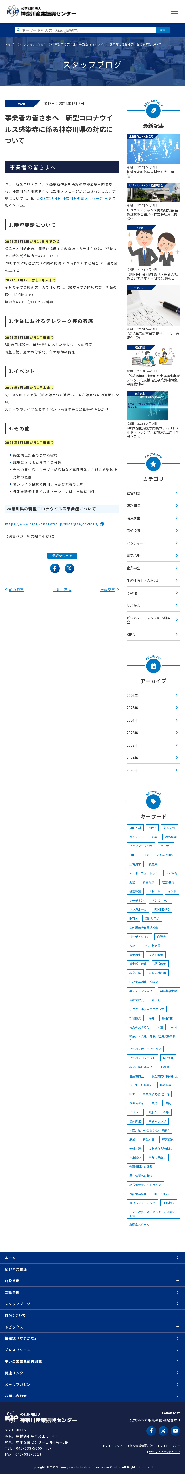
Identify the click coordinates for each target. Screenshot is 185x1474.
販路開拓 (133, 505)
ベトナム (154, 891)
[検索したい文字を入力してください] (85, 30)
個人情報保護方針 (141, 1445)
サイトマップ (113, 1445)
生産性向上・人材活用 (143, 580)
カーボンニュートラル (143, 873)
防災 (168, 1103)
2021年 (132, 757)
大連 (160, 1027)
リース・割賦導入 (140, 1085)
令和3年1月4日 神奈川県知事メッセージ (69, 198)
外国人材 (135, 828)
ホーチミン (136, 900)
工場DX (165, 1067)
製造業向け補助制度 (165, 1076)
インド (172, 891)
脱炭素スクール (139, 1224)
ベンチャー (135, 543)
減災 (154, 1103)
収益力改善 (156, 955)
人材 (132, 945)
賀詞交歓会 (136, 1000)
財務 (132, 882)
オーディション (139, 936)
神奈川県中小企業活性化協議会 (149, 1130)
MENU (174, 11)
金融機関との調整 (140, 1167)
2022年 (132, 745)
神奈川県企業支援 (140, 1067)
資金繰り (148, 882)
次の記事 (109, 589)
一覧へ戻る (62, 589)
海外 (151, 1018)
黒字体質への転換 (140, 1175)
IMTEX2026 (161, 1194)
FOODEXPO (162, 909)
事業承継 (133, 555)
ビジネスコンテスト (142, 1058)
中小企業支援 (151, 945)
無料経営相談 (169, 991)
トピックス (14, 1326)
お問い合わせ (16, 1395)
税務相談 (135, 891)
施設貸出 (12, 1280)
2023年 (132, 732)
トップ (9, 44)
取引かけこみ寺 (159, 1112)
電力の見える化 (139, 1027)
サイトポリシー (170, 1445)
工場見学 (135, 864)
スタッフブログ (34, 44)
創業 (154, 837)
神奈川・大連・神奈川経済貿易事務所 (152, 1038)
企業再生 (133, 568)
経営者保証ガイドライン (145, 1185)
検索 (162, 30)
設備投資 (133, 530)
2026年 (132, 695)
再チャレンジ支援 (140, 991)
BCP (132, 1094)
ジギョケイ (136, 1103)
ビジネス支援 (16, 1269)
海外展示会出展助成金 (143, 927)
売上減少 (135, 1157)
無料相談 (135, 1148)
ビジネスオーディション (145, 1049)
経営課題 (168, 1139)
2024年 (132, 720)
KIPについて (15, 1315)
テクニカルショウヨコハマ (146, 1009)
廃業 (132, 1139)
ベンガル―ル (138, 909)
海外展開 (171, 837)
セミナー (166, 846)
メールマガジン (18, 1384)
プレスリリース (18, 1349)
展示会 (156, 1000)
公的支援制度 (157, 973)
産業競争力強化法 (160, 1148)
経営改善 (160, 963)
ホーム (10, 1257)
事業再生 (135, 955)
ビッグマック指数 (140, 846)
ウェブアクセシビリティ (164, 1452)
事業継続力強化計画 (156, 1094)
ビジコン (135, 1112)
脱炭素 (153, 864)
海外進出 (133, 518)
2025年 (132, 707)
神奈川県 (135, 973)
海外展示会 (152, 918)
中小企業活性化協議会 (143, 982)
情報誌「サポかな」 (21, 1338)
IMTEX (133, 918)
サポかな (133, 605)
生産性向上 (136, 1076)
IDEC (146, 855)
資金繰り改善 (138, 963)
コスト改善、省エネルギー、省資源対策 (152, 1213)
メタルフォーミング (142, 1203)
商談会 (161, 936)
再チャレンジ (157, 1121)
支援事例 (12, 1292)
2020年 (132, 770)
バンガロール (160, 900)
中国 (174, 1027)
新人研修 (169, 828)
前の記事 (14, 589)
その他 (132, 593)
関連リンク (14, 1372)
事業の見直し (157, 1157)
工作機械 (169, 1203)
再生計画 (148, 1139)
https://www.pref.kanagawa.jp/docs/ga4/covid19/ (52, 523)
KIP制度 (168, 1058)
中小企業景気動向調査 (23, 1361)
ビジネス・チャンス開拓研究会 (149, 619)
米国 (132, 855)
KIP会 (131, 634)
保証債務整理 (138, 1194)
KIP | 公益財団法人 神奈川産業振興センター (41, 11)
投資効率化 (167, 1085)
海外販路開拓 (165, 855)
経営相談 (133, 493)
